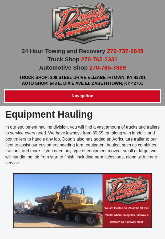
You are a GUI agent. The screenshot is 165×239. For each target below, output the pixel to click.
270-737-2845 (125, 51)
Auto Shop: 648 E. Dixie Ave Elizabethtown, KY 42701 (82, 83)
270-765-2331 (99, 59)
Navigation (83, 96)
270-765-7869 (107, 67)
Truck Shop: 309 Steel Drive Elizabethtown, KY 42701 (82, 77)
